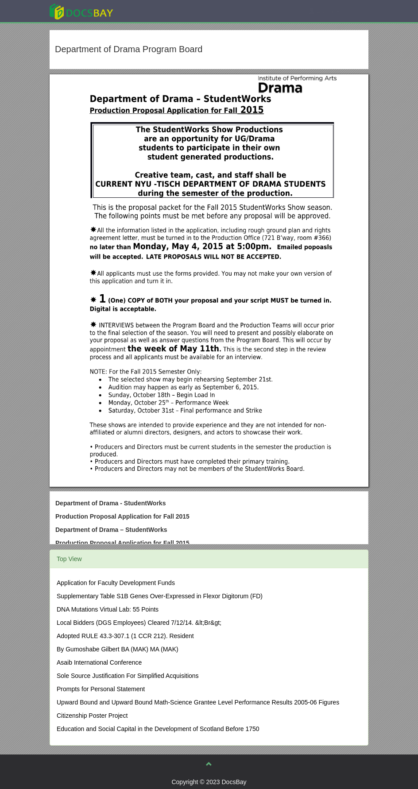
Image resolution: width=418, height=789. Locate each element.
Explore (147, 11)
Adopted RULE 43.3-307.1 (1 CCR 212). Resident (125, 635)
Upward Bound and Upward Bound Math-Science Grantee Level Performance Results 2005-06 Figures (198, 702)
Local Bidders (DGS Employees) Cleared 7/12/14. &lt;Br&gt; (139, 622)
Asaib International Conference (99, 662)
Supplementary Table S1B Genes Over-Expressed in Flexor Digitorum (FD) (160, 596)
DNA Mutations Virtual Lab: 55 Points (108, 609)
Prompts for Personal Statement (101, 689)
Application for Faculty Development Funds (116, 582)
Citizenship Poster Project (92, 715)
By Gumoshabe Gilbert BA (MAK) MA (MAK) (117, 649)
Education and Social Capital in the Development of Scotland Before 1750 (158, 728)
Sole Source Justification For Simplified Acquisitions (128, 675)
